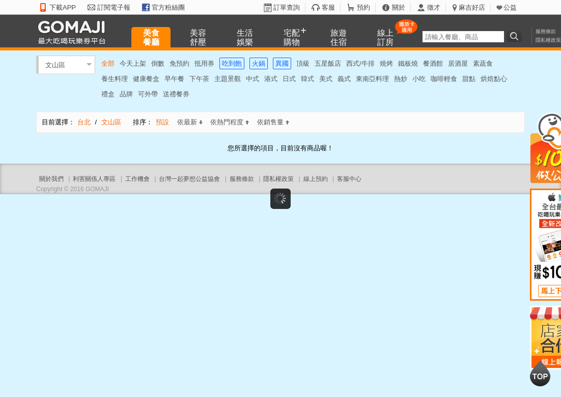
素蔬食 (483, 63)
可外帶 (148, 94)
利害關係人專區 (94, 178)
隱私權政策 (548, 40)
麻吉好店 (472, 7)
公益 (510, 7)
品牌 (126, 94)
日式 (289, 79)
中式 (252, 79)
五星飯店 (328, 63)
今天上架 (133, 63)
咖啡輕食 (444, 79)
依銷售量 (273, 122)
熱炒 (400, 79)
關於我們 (51, 178)
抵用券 (204, 63)
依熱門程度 (229, 122)
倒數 (157, 63)
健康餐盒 (146, 79)
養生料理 (114, 79)
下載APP (62, 7)
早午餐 (174, 79)
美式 (325, 79)
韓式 (307, 79)
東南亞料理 (372, 79)
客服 (328, 7)
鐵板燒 (408, 63)
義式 (344, 79)
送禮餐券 (176, 94)
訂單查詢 (286, 7)
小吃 (419, 79)
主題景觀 (227, 79)
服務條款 (546, 31)
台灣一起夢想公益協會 (189, 178)
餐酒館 (433, 63)
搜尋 (516, 36)
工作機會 (137, 178)
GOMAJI (74, 32)
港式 (270, 79)
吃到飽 (232, 63)
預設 (162, 122)
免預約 (179, 63)
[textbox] (463, 36)
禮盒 (108, 94)
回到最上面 (540, 373)
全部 (108, 63)
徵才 (433, 7)
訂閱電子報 (113, 7)
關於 (398, 7)
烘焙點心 (494, 79)
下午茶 (199, 79)
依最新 (190, 122)
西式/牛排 (360, 63)
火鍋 (258, 63)
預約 (363, 7)
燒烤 (386, 63)
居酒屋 (458, 63)
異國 (282, 63)
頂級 (303, 63)
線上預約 (315, 178)
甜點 (468, 79)
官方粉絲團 (168, 7)
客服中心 (349, 178)
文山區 (55, 64)
